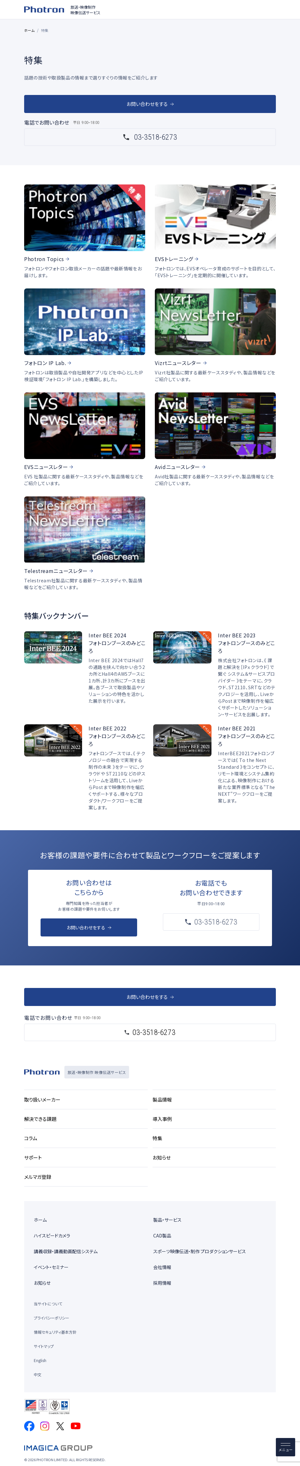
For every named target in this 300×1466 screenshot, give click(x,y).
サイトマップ (44, 1346)
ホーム (29, 30)
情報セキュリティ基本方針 (55, 1332)
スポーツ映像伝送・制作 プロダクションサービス (199, 1251)
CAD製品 (162, 1235)
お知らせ (42, 1283)
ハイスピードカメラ (52, 1235)
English (40, 1360)
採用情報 (162, 1283)
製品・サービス (167, 1220)
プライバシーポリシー (51, 1317)
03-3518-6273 (155, 137)
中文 (38, 1374)
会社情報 (162, 1267)
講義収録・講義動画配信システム (66, 1251)
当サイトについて (48, 1303)
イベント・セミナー (51, 1267)
